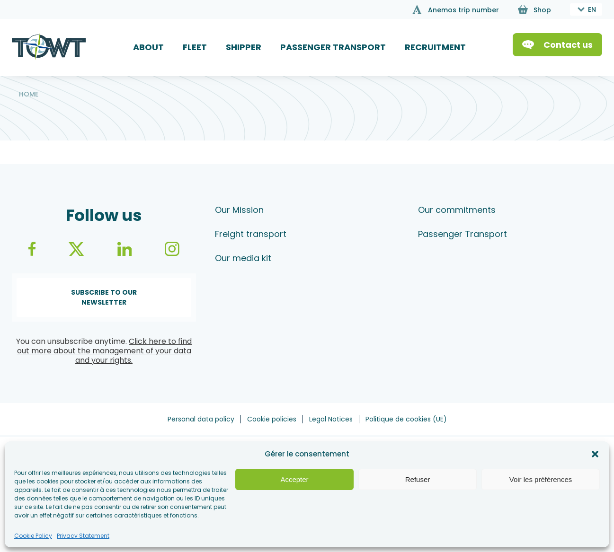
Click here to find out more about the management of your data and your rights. (104, 351)
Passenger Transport (462, 234)
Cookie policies (271, 419)
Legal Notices (331, 419)
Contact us (568, 45)
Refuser (417, 479)
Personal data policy (201, 419)
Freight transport (250, 234)
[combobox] (586, 9)
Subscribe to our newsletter (104, 297)
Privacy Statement (83, 536)
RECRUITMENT (435, 47)
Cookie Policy (33, 536)
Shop (542, 10)
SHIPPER (243, 47)
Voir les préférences (540, 479)
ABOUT (148, 47)
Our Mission (239, 210)
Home (28, 94)
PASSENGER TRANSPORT (333, 47)
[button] (595, 454)
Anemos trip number (463, 10)
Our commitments (457, 210)
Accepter (294, 479)
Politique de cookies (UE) (406, 419)
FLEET (195, 47)
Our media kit (243, 258)
